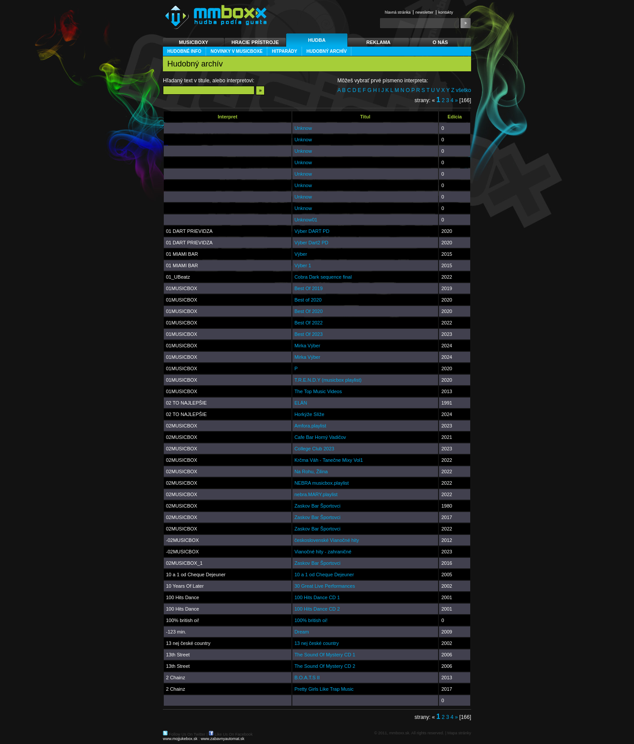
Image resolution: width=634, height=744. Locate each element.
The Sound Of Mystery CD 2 (325, 666)
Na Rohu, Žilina (311, 471)
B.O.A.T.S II (307, 677)
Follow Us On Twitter (187, 734)
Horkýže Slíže (309, 414)
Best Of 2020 (309, 311)
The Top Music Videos (318, 391)
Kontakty (446, 12)
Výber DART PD (312, 231)
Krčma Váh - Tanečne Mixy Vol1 (329, 460)
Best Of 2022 (309, 322)
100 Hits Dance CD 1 (317, 597)
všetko (463, 90)
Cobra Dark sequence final (323, 277)
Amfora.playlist (310, 425)
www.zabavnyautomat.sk (222, 739)
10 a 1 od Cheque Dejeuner (324, 574)
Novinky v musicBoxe (236, 51)
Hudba (317, 40)
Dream (302, 631)
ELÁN (301, 402)
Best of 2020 (308, 299)
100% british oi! (311, 620)
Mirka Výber (308, 345)
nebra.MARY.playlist (316, 494)
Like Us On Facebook (233, 734)
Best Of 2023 (309, 334)
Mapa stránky (459, 733)
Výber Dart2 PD (311, 242)
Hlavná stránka (398, 12)
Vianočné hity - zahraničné (323, 551)
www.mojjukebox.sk (180, 739)
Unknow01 (306, 219)
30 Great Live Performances (325, 586)
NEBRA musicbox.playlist (322, 483)
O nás (440, 42)
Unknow (303, 128)
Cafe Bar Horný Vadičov (320, 437)
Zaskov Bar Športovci (318, 505)
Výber (301, 254)
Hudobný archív (326, 51)
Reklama (378, 42)
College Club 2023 (315, 448)
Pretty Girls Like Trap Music (324, 689)
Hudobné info (184, 51)
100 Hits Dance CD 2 (317, 608)
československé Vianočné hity (327, 540)
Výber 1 (303, 265)
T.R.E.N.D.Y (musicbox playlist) (328, 380)
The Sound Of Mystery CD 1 (325, 654)
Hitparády (284, 51)
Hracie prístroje (255, 42)
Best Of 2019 (309, 288)
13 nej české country (317, 643)
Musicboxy (193, 42)
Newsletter (425, 12)
